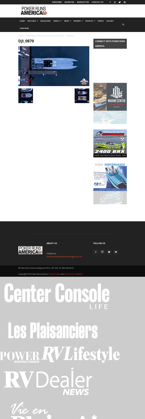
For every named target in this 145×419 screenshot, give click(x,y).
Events (57, 21)
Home (22, 21)
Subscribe (57, 2)
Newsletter (83, 2)
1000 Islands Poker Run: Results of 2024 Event (45, 35)
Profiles (90, 21)
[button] (123, 24)
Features (32, 21)
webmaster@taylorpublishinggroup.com (64, 230)
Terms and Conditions (73, 248)
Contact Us (97, 2)
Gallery (110, 21)
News (67, 21)
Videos (101, 21)
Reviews (78, 21)
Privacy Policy (55, 248)
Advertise (69, 2)
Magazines (45, 21)
